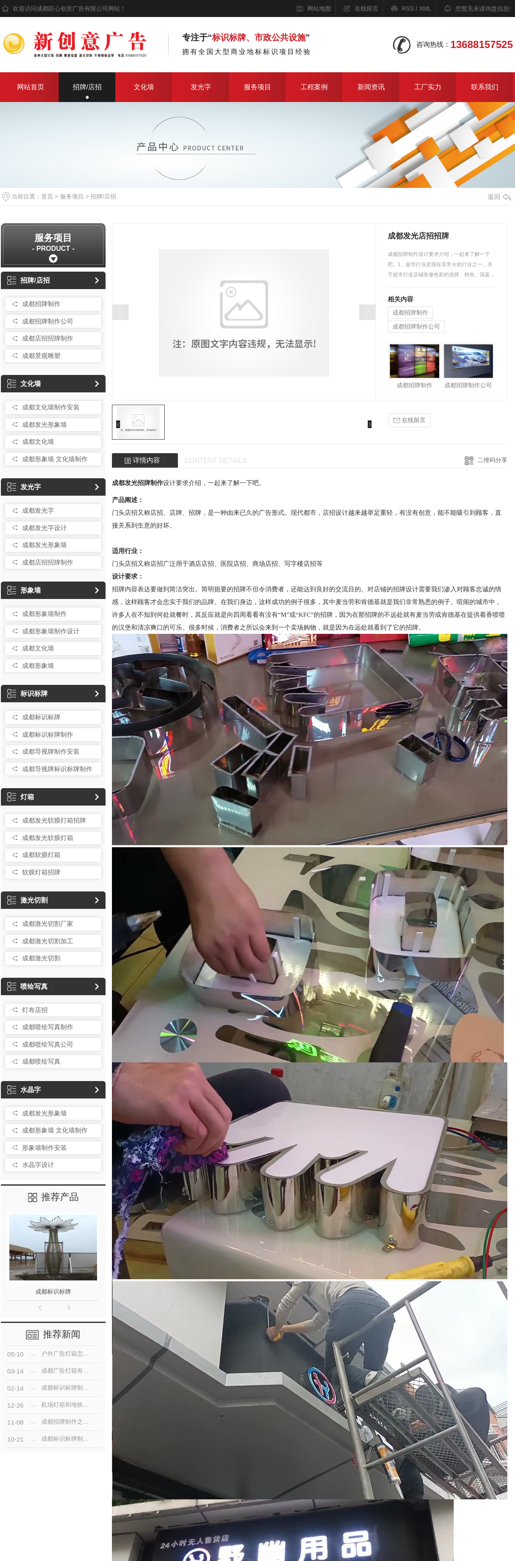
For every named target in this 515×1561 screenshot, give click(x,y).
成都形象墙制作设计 (51, 631)
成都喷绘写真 (41, 1061)
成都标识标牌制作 (47, 734)
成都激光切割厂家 (47, 923)
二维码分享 (492, 460)
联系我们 (484, 87)
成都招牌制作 (41, 303)
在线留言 (366, 8)
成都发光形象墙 (44, 424)
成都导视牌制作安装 (51, 751)
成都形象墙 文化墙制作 (55, 459)
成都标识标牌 (41, 717)
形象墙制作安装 (44, 1147)
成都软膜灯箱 (41, 854)
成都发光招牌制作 (137, 482)
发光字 (201, 87)
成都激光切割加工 (47, 941)
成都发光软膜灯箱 (47, 837)
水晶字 (24, 1089)
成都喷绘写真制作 (47, 1026)
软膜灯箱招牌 (41, 872)
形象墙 (24, 590)
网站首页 (30, 87)
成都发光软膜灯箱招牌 (54, 820)
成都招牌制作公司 (47, 321)
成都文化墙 (38, 441)
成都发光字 (38, 510)
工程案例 (314, 87)
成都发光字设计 (44, 527)
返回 (499, 196)
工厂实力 (427, 87)
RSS (408, 8)
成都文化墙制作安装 (51, 407)
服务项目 (257, 87)
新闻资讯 (371, 87)
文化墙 (144, 87)
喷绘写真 (27, 986)
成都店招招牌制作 (47, 338)
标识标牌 (27, 693)
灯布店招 (35, 1009)
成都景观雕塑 (41, 355)
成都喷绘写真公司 (47, 1044)
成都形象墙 (38, 665)
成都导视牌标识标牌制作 (57, 768)
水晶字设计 (38, 1164)
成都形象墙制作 (44, 613)
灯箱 (20, 796)
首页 (47, 196)
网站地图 (319, 8)
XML (425, 8)
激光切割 (27, 900)
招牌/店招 (87, 87)
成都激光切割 (41, 958)
